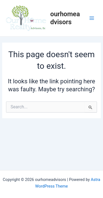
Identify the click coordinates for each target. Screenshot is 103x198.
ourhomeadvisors (65, 18)
